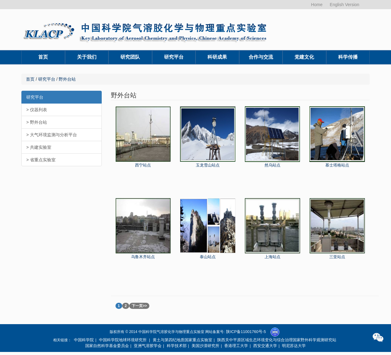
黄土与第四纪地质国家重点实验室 (182, 340)
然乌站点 (272, 165)
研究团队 (130, 57)
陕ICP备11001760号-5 (246, 331)
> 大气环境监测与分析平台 (51, 134)
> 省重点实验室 (41, 159)
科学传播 (348, 57)
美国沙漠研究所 (205, 345)
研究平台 (174, 57)
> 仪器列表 (36, 109)
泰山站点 (208, 256)
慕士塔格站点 (337, 165)
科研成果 (217, 57)
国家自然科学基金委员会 (107, 345)
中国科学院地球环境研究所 (123, 340)
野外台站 (67, 79)
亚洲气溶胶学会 (148, 345)
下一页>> (139, 306)
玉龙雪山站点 (208, 165)
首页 (43, 57)
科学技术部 (177, 345)
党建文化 (304, 57)
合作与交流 (261, 57)
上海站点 (272, 256)
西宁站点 (143, 165)
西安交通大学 (265, 345)
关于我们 (87, 57)
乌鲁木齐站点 (143, 256)
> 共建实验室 (38, 147)
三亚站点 (337, 256)
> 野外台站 (36, 122)
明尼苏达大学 (294, 345)
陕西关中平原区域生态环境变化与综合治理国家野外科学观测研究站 (276, 340)
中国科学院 (84, 340)
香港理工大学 (236, 345)
